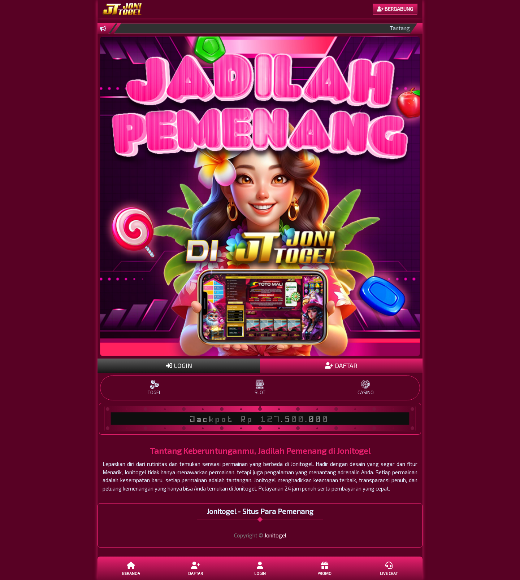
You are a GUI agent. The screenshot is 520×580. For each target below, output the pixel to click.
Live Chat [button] (389, 568)
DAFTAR (341, 365)
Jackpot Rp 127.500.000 (260, 418)
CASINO (365, 387)
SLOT (260, 387)
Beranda (131, 568)
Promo (324, 568)
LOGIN (179, 365)
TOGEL (154, 387)
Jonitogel (275, 535)
